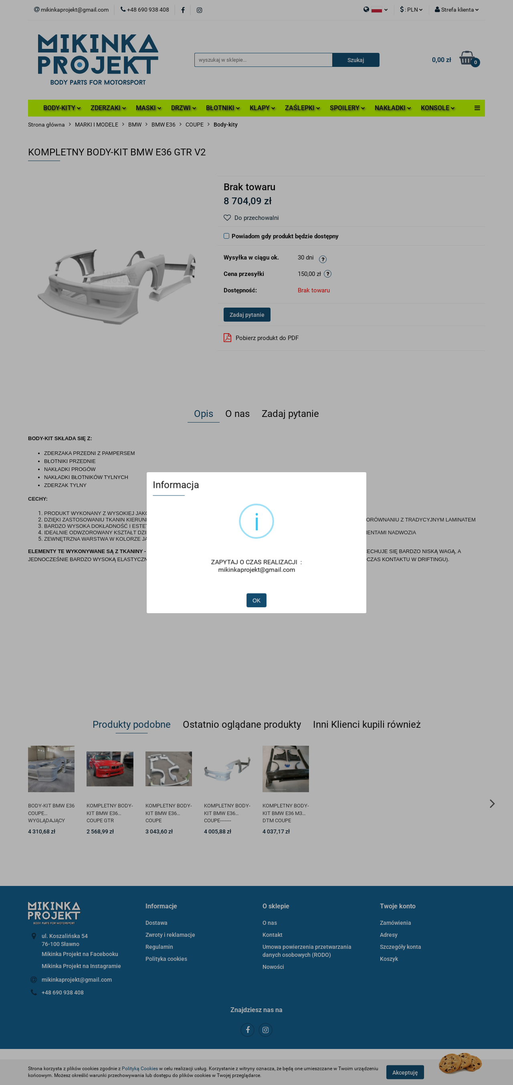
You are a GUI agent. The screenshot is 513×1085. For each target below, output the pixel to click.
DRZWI (183, 108)
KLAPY (262, 108)
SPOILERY (347, 108)
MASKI (149, 108)
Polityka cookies (166, 959)
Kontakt (273, 935)
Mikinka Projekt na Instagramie (81, 966)
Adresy (389, 935)
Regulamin (159, 947)
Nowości (273, 967)
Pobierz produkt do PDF (261, 337)
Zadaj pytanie (247, 315)
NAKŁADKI (393, 108)
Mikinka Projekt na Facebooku (80, 954)
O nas (270, 923)
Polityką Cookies (140, 1068)
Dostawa (156, 923)
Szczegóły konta (400, 947)
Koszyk (389, 959)
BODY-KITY (62, 108)
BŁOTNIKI (223, 108)
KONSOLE (438, 108)
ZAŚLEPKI (302, 108)
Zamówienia (395, 923)
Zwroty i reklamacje (170, 935)
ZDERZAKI (108, 108)
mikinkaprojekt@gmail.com (77, 979)
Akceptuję (405, 1072)
